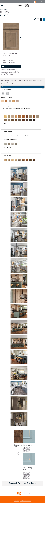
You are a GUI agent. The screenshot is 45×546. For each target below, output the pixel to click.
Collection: (5, 53)
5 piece (9, 89)
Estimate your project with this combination (11, 66)
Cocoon (14, 106)
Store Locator (16, 500)
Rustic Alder (8, 97)
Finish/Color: (5, 58)
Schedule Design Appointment (25, 500)
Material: (5, 55)
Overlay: (4, 62)
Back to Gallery (4, 9)
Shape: (4, 60)
